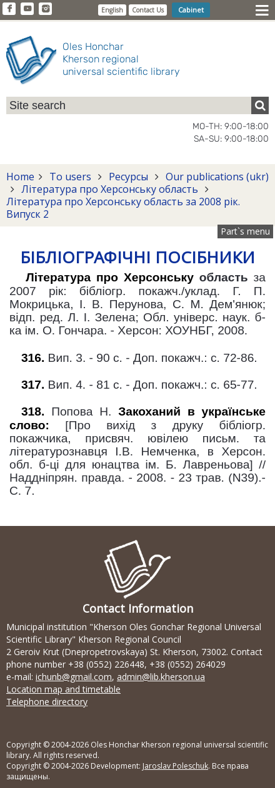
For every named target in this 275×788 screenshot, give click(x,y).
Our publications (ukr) (216, 176)
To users (70, 176)
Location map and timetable (63, 689)
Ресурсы (128, 176)
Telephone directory (47, 702)
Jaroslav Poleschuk (175, 766)
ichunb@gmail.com (74, 677)
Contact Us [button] (148, 10)
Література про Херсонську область (110, 189)
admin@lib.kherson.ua (161, 677)
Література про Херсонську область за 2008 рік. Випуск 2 (123, 208)
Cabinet (191, 9)
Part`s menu (245, 231)
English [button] (112, 10)
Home (20, 176)
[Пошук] (260, 105)
